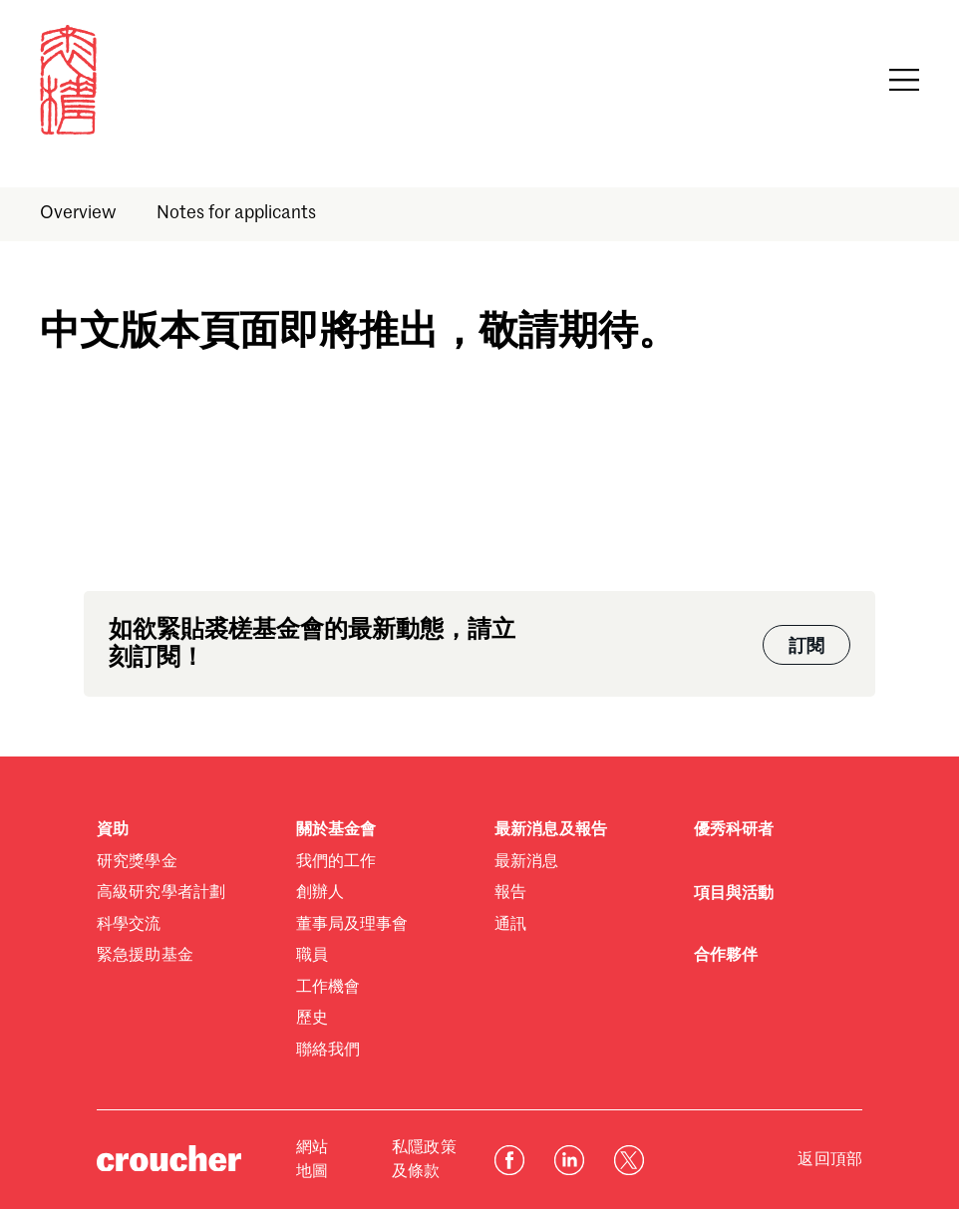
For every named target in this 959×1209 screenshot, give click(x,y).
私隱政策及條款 (424, 1160)
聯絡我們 (328, 1050)
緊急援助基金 (145, 956)
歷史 (312, 1019)
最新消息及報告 (550, 830)
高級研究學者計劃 (161, 893)
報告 (510, 893)
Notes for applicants (236, 213)
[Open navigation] (904, 80)
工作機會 (328, 988)
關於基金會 (336, 830)
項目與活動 (734, 894)
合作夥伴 (726, 956)
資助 (113, 830)
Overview (78, 213)
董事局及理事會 (352, 925)
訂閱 (806, 647)
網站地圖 (312, 1160)
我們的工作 (336, 862)
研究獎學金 (137, 862)
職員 (312, 956)
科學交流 (129, 925)
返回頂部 (830, 1160)
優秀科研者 (734, 830)
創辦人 (320, 893)
